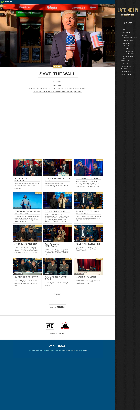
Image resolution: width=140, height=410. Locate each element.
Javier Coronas (128, 51)
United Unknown (128, 54)
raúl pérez (70, 91)
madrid (63, 91)
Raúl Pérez (126, 46)
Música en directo (127, 66)
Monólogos (125, 61)
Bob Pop (125, 48)
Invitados (124, 63)
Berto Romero (128, 40)
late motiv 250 (56, 91)
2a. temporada (37, 91)
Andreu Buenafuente (130, 38)
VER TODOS (57, 294)
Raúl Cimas (126, 43)
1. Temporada (125, 69)
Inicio (123, 30)
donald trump (46, 91)
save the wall (78, 91)
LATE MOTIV (125, 35)
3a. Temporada (126, 74)
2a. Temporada (126, 71)
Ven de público (126, 32)
